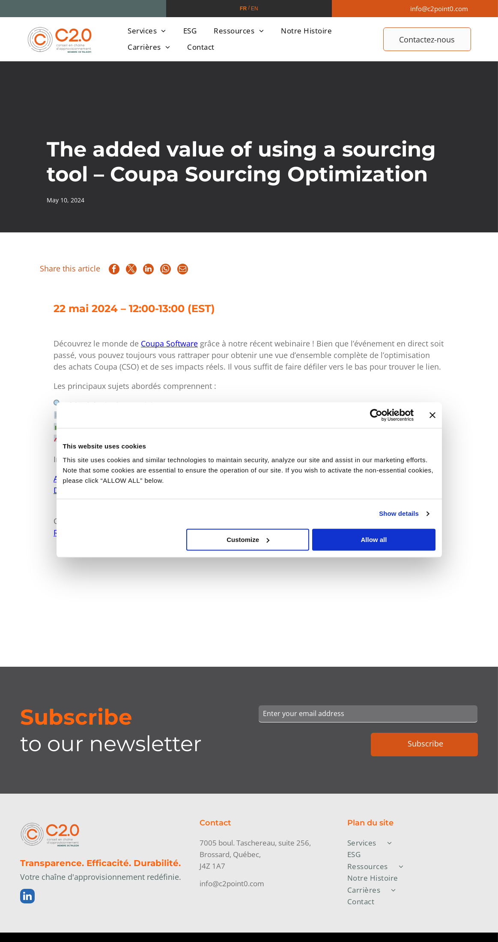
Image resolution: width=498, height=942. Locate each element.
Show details (399, 514)
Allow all (374, 539)
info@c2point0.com (439, 8)
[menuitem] (147, 31)
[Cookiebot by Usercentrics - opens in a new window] (376, 415)
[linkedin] (27, 897)
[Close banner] (432, 415)
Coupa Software (169, 343)
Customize (248, 539)
